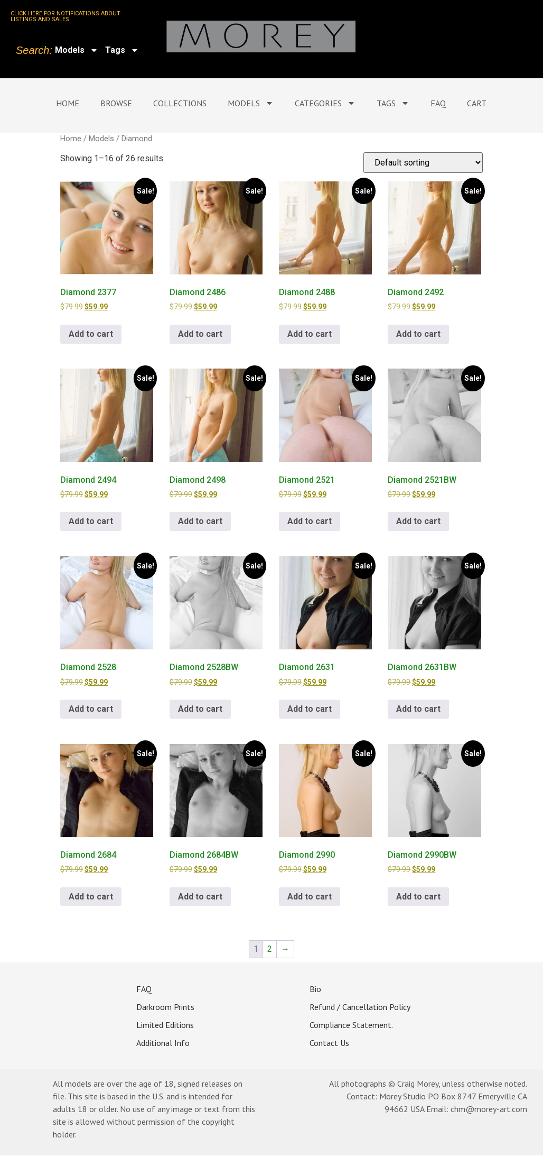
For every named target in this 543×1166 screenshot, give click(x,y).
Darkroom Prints (165, 1006)
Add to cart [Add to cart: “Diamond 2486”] (200, 334)
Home (67, 103)
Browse (116, 103)
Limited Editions (165, 1024)
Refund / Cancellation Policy (360, 1006)
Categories (325, 103)
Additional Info (163, 1042)
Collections (180, 103)
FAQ (438, 103)
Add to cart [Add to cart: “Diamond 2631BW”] (418, 709)
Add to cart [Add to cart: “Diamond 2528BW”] (200, 709)
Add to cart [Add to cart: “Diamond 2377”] (91, 334)
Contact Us (329, 1042)
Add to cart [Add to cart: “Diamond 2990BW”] (418, 897)
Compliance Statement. (351, 1024)
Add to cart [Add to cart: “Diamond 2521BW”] (418, 521)
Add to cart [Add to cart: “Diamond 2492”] (418, 334)
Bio (315, 988)
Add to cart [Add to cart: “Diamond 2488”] (309, 334)
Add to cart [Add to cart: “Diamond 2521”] (309, 521)
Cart (476, 103)
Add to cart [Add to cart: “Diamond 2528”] (91, 709)
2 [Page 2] (269, 949)
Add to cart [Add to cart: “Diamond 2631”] (309, 709)
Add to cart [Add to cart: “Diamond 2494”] (91, 521)
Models (76, 50)
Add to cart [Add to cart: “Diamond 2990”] (309, 897)
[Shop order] (423, 162)
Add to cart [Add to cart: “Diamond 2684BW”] (200, 897)
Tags (122, 50)
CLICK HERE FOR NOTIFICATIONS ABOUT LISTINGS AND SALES (65, 16)
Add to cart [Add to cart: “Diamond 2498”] (200, 521)
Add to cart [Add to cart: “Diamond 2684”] (91, 897)
